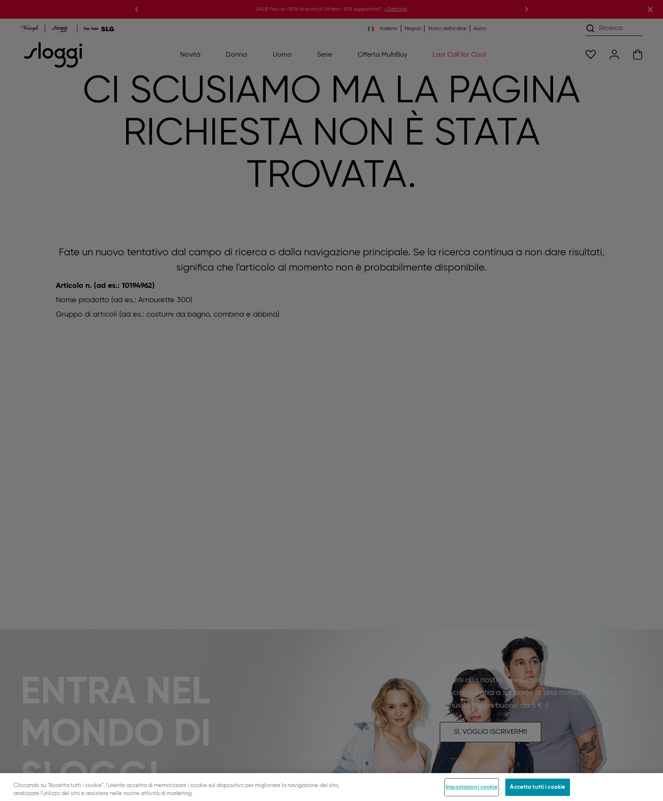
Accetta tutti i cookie (537, 791)
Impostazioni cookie (472, 791)
